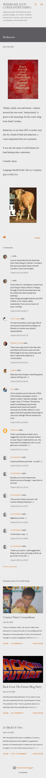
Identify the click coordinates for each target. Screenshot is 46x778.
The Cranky (15, 318)
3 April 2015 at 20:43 (19, 522)
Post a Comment (10, 566)
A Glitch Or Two (12, 727)
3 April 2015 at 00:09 (19, 272)
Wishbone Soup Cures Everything (17, 5)
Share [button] (37, 238)
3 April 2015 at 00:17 (19, 311)
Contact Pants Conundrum (19, 617)
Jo (11, 256)
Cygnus (13, 370)
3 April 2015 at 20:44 (19, 538)
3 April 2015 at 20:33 (19, 487)
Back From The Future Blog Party (22, 687)
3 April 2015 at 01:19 (19, 335)
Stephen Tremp (16, 343)
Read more (38, 643)
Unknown (14, 430)
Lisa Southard (16, 457)
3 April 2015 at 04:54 (19, 422)
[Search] (35, 4)
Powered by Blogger (23, 768)
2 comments (16, 643)
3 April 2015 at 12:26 (19, 449)
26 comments (17, 713)
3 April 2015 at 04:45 (19, 381)
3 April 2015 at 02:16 (19, 362)
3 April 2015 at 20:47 (19, 560)
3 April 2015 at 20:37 (19, 506)
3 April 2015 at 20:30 (19, 465)
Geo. (12, 389)
